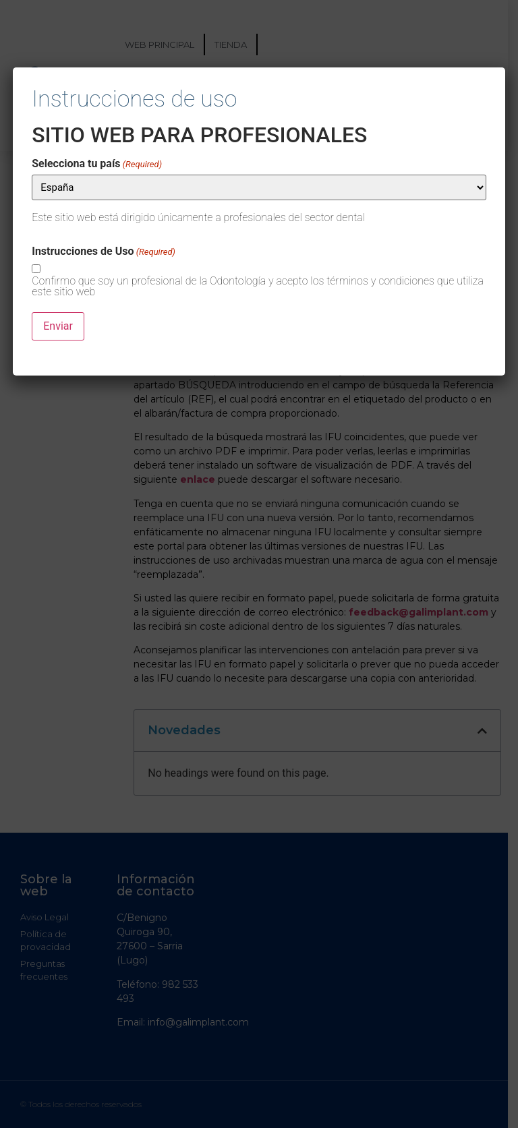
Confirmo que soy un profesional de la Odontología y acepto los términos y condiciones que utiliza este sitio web (258, 286)
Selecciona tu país (97, 163)
